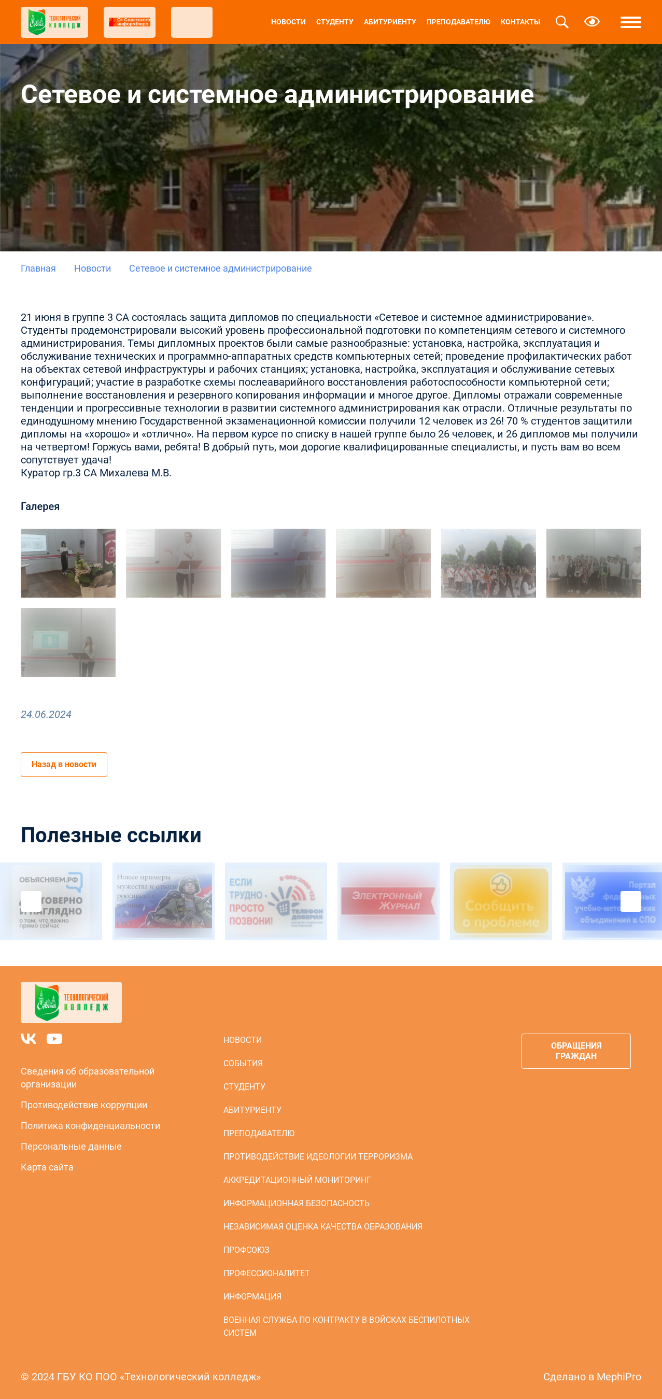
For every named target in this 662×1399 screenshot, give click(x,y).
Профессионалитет (266, 1273)
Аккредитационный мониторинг (297, 1180)
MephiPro (619, 1376)
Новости (288, 22)
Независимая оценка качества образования (322, 1227)
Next (631, 901)
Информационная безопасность (296, 1203)
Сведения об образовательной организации (87, 1078)
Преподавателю (458, 22)
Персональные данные (71, 1146)
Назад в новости (64, 764)
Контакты (520, 22)
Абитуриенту (390, 22)
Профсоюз (246, 1250)
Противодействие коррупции (84, 1104)
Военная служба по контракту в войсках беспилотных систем (346, 1326)
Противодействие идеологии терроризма (318, 1157)
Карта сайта (47, 1167)
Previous (31, 901)
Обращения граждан (576, 1051)
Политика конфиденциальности (90, 1125)
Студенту (335, 22)
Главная (38, 268)
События (243, 1063)
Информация (252, 1297)
